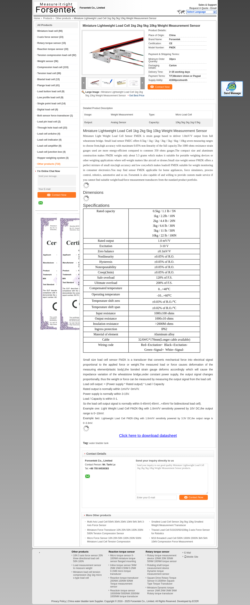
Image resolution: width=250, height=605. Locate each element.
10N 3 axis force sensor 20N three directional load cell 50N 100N (88, 558)
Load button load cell (49, 91)
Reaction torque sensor (50, 49)
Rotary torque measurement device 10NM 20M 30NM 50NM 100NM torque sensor (162, 558)
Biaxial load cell (46, 79)
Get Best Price (136, 95)
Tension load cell (46, 73)
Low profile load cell (48, 97)
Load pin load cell (47, 121)
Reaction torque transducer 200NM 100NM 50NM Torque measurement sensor (124, 582)
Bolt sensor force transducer (53, 115)
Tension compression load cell (54, 55)
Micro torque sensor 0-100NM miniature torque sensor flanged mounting (123, 558)
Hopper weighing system (51, 158)
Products (47, 18)
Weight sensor (45, 61)
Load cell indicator (47, 139)
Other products (63, 18)
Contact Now (56, 194)
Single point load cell (49, 103)
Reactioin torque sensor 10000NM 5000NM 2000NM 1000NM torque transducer (124, 593)
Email (213, 8)
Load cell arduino (47, 133)
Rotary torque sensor (49, 43)
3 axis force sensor (48, 37)
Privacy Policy (58, 601)
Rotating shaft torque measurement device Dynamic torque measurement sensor (158, 569)
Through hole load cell (49, 127)
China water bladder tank (81, 601)
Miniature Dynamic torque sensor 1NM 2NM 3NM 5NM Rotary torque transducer (162, 590)
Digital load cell (45, 109)
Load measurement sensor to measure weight (87, 567)
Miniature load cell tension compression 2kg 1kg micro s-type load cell (87, 575)
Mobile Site (191, 556)
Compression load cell (49, 67)
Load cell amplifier (47, 145)
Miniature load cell (47, 31)
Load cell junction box (49, 152)
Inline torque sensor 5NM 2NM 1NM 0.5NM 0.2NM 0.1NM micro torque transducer (123, 569)
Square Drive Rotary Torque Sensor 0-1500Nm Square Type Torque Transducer (161, 581)
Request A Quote (198, 8)
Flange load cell (46, 85)
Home (37, 18)
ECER (195, 601)
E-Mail (187, 552)
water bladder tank (99, 443)
